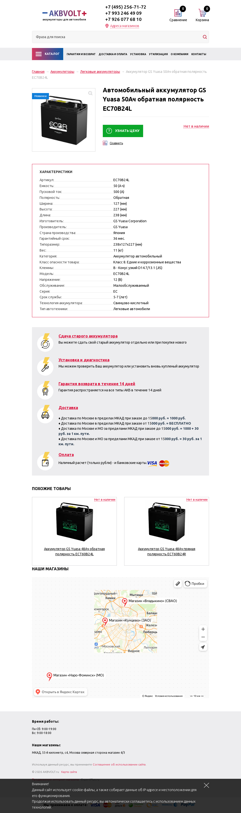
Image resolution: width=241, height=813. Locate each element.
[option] (74, 529)
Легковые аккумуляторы (100, 72)
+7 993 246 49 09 (123, 13)
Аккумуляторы (62, 72)
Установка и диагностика (84, 360)
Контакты (198, 54)
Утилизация (158, 54)
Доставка (68, 407)
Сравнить (116, 143)
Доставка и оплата (113, 54)
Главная (38, 72)
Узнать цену (127, 131)
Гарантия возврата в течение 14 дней (97, 384)
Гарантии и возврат (81, 54)
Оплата (66, 454)
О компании (179, 54)
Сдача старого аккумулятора (88, 336)
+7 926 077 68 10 (123, 19)
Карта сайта (69, 771)
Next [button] (204, 536)
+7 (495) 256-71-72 (125, 7)
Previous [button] (36, 536)
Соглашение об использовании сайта (119, 764)
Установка (138, 54)
